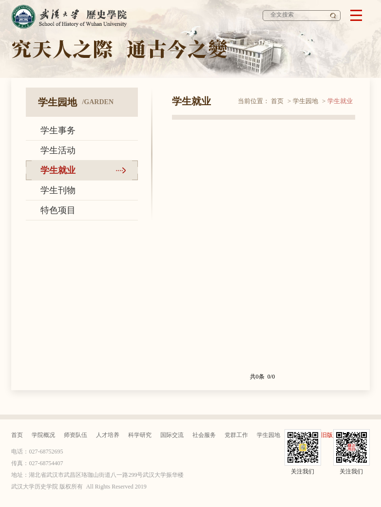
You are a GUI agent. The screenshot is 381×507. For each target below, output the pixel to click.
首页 (277, 101)
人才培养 (107, 435)
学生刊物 (58, 190)
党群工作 (236, 435)
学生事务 (58, 130)
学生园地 (305, 101)
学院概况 (43, 435)
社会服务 (204, 435)
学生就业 (58, 170)
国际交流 (172, 435)
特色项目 (58, 210)
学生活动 (58, 150)
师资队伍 (75, 435)
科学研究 (140, 435)
